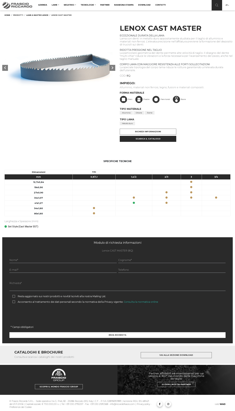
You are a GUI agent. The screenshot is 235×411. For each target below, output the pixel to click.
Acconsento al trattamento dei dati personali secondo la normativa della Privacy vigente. (88, 301)
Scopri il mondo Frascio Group (59, 387)
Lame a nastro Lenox (37, 15)
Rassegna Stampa (124, 5)
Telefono (123, 269)
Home (7, 15)
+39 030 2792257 (74, 404)
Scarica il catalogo (148, 139)
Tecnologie (87, 5)
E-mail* (13, 269)
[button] (5, 68)
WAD (223, 404)
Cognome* (125, 260)
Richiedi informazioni (148, 131)
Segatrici (69, 5)
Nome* (13, 260)
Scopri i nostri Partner (176, 384)
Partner (105, 5)
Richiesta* (15, 283)
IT (227, 5)
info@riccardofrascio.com (122, 404)
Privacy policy (144, 404)
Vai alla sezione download (176, 355)
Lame (55, 5)
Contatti (160, 5)
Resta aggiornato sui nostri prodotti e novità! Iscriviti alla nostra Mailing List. (62, 296)
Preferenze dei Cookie (20, 407)
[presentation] (32, 317)
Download (144, 5)
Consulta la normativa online (141, 301)
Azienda (42, 5)
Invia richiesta (117, 335)
